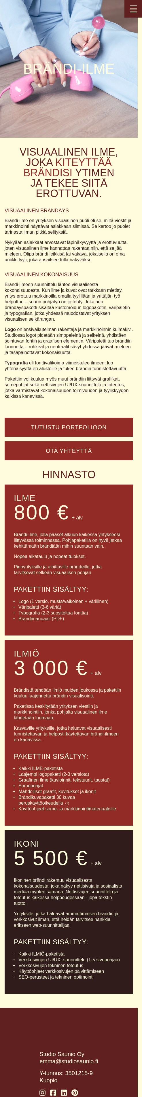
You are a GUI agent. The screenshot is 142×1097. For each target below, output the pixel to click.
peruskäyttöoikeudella (43, 803)
